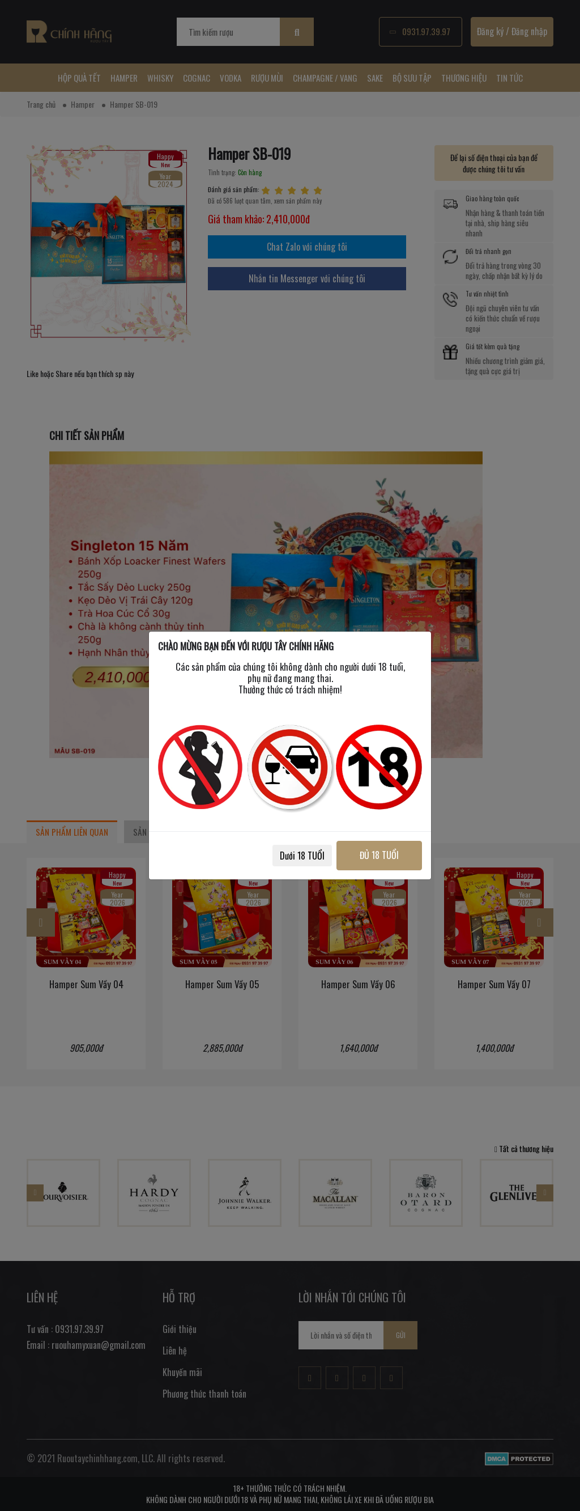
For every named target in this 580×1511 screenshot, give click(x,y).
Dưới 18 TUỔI (302, 855)
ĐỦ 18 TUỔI (379, 855)
